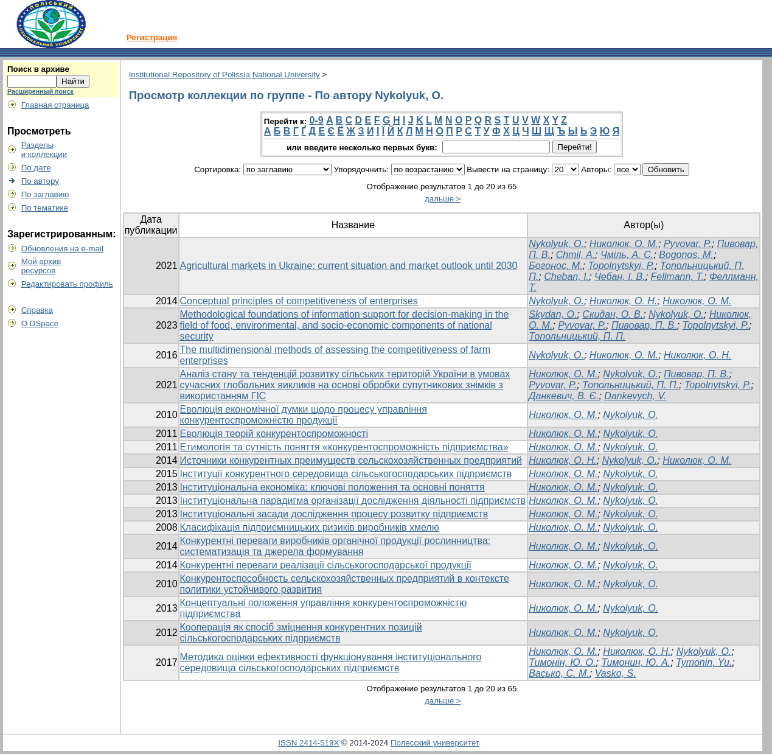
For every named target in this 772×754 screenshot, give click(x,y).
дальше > (443, 198)
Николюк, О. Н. (623, 301)
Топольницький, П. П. (577, 336)
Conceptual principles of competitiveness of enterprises (299, 301)
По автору (40, 181)
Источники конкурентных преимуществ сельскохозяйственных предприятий (351, 460)
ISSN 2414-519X (308, 742)
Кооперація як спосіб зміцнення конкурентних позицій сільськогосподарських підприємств (301, 632)
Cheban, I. (566, 276)
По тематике (44, 207)
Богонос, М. (555, 265)
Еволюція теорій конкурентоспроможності (274, 433)
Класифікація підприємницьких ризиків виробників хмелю (309, 527)
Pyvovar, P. (688, 244)
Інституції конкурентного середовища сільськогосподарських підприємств (346, 474)
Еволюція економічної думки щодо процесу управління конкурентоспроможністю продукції (303, 414)
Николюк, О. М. (623, 244)
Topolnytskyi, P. (621, 265)
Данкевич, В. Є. (564, 396)
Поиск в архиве (38, 69)
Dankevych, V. (635, 396)
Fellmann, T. (677, 276)
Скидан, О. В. (612, 314)
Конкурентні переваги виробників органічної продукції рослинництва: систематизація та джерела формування (335, 546)
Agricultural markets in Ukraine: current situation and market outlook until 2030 (349, 265)
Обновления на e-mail (62, 248)
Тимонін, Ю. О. (562, 662)
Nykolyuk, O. (556, 244)
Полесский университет (435, 742)
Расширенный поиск (40, 91)
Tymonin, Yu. (704, 662)
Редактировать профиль (67, 283)
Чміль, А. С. (626, 255)
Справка (37, 310)
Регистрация (152, 37)
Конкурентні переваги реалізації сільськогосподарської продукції (325, 565)
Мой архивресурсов (41, 266)
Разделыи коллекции (44, 150)
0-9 (317, 120)
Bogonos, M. (686, 255)
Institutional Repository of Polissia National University (224, 74)
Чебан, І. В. (619, 276)
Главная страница (55, 105)
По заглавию (45, 194)
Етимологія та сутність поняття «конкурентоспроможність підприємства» (344, 447)
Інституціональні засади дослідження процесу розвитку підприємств (334, 514)
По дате (36, 167)
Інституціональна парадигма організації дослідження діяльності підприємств (353, 500)
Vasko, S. (615, 673)
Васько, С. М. (559, 673)
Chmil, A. (575, 255)
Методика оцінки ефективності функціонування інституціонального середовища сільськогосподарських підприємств (331, 662)
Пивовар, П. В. (644, 325)
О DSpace (40, 323)
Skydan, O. (553, 314)
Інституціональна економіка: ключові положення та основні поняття (332, 487)
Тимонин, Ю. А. (635, 662)
